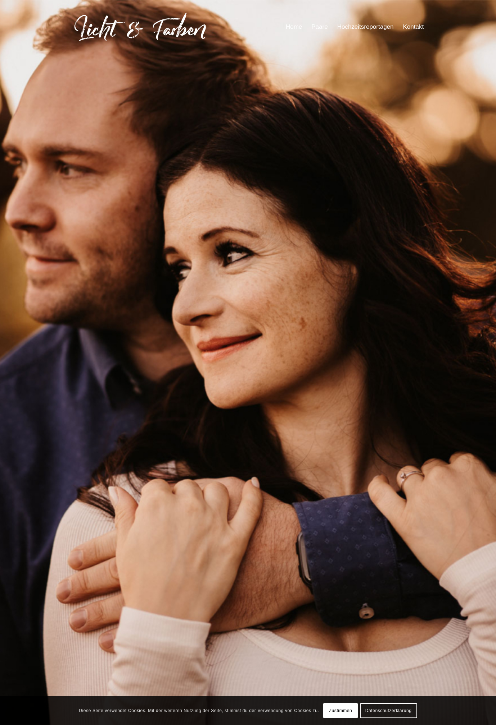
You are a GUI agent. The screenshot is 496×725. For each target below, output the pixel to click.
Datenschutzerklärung (388, 710)
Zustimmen (340, 710)
